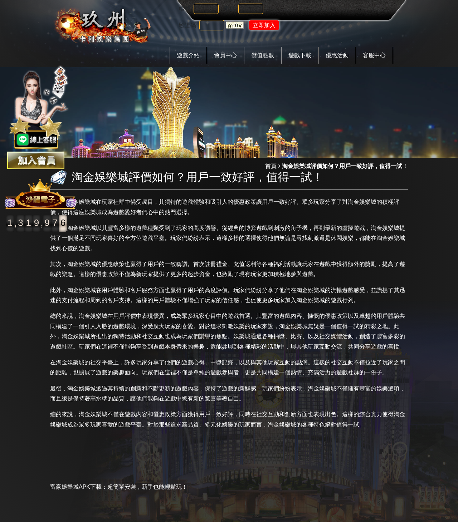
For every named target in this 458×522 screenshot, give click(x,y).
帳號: (185, 9)
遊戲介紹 (188, 55)
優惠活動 (337, 55)
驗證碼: (188, 25)
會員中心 (225, 55)
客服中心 (374, 55)
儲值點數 (262, 55)
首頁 (271, 166)
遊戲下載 (299, 55)
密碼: (230, 9)
